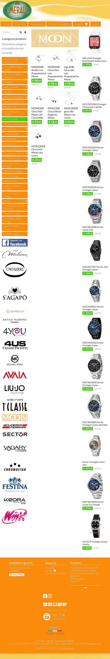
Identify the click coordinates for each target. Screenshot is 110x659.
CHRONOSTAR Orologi (11, 187)
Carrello (81, 24)
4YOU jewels (9, 129)
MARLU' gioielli (10, 87)
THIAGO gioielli (10, 133)
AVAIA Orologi (10, 180)
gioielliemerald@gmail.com (88, 643)
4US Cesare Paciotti (13, 96)
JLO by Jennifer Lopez (14, 124)
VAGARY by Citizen (12, 171)
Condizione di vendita (55, 573)
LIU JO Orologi (10, 176)
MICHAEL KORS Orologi (11, 165)
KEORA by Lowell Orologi (12, 220)
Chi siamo (20, 24)
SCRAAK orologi (11, 234)
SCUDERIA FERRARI (13, 153)
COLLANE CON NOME (11, 113)
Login (96, 24)
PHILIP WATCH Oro (13, 148)
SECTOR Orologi (11, 158)
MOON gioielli (10, 119)
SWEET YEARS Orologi (10, 227)
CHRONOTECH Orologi (11, 195)
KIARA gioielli (9, 139)
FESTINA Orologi (11, 213)
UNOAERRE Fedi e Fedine (12, 68)
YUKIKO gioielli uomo (13, 101)
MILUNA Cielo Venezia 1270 (10, 60)
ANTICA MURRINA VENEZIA (13, 76)
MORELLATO (10, 106)
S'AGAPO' (8, 92)
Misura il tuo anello (59, 24)
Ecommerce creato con (55, 648)
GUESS (7, 201)
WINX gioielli (9, 143)
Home (6, 24)
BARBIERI (8, 82)
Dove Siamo (37, 24)
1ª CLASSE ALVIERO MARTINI (13, 207)
